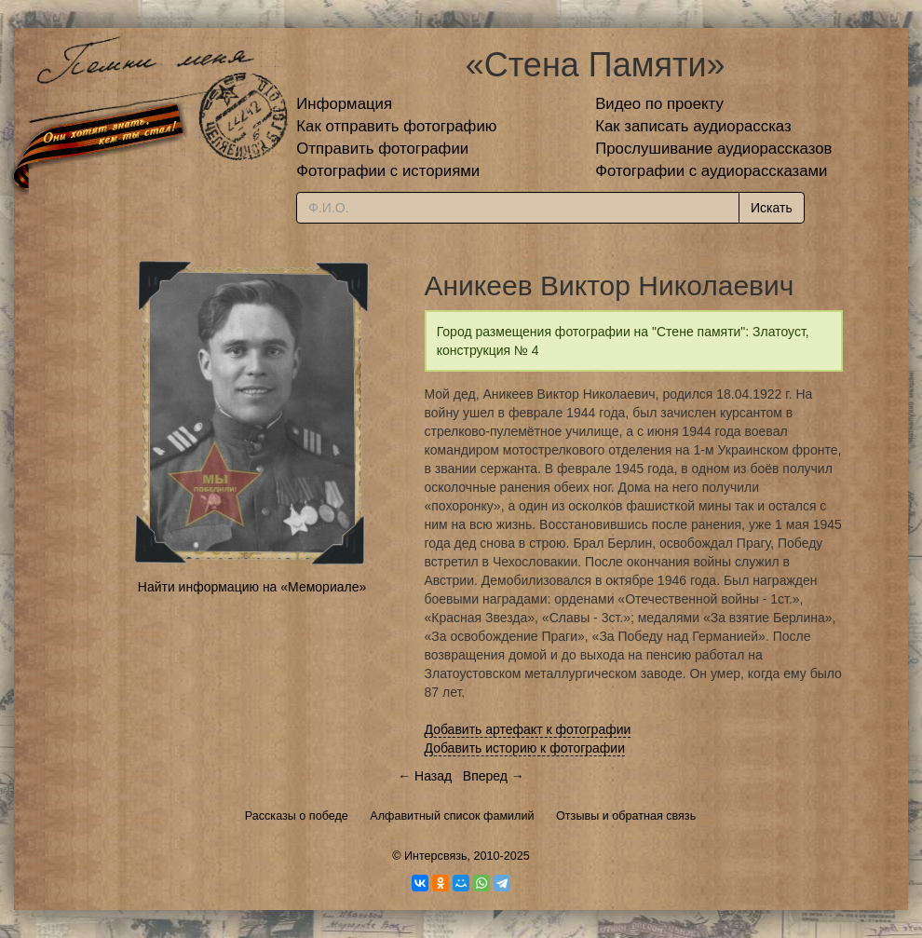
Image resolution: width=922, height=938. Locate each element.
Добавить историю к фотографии (525, 748)
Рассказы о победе (296, 815)
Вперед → (493, 775)
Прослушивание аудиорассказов (713, 148)
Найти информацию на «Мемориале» (252, 586)
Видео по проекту (659, 104)
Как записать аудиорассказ (693, 126)
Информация (344, 104)
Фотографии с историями (388, 171)
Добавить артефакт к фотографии (528, 729)
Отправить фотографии (382, 148)
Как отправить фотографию (396, 126)
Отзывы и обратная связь (626, 815)
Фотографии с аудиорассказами (711, 171)
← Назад (425, 775)
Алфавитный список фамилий (452, 815)
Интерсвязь (436, 856)
